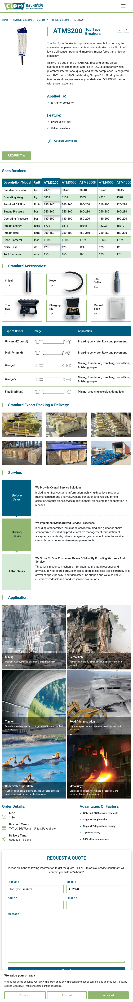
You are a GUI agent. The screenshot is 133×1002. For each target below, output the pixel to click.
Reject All (67, 995)
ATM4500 (106, 182)
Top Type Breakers (60, 20)
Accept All (108, 995)
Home (5, 20)
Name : (13, 898)
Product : (13, 882)
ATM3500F (87, 182)
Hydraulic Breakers (22, 20)
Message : (14, 914)
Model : (71, 882)
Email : (71, 898)
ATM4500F (125, 182)
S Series (41, 20)
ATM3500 (69, 182)
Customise (25, 995)
